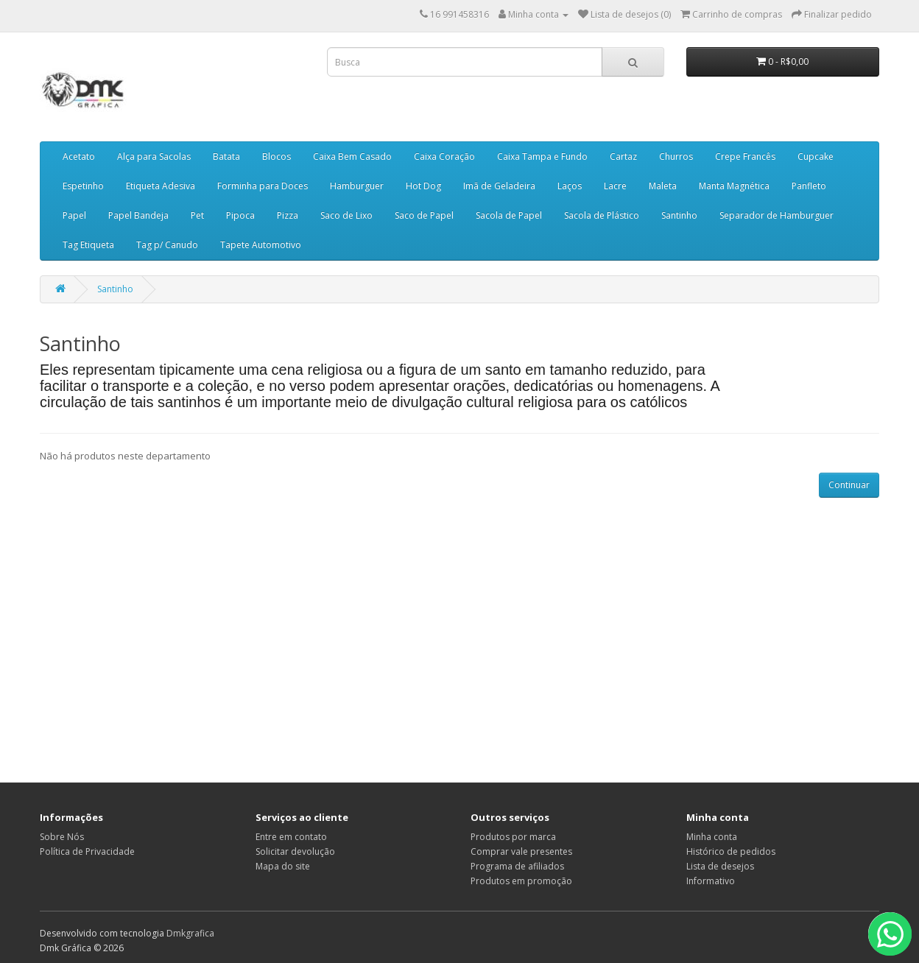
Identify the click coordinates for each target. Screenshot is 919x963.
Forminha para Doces (262, 186)
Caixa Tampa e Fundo (542, 156)
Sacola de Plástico (601, 215)
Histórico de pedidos (730, 851)
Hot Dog (423, 186)
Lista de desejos (720, 866)
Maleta (663, 186)
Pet (197, 215)
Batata (226, 156)
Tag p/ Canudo (167, 245)
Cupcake (815, 156)
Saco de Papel (424, 215)
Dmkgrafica (190, 933)
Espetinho (83, 186)
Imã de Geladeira (499, 186)
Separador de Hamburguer (776, 215)
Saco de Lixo (346, 215)
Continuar (849, 485)
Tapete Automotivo (260, 245)
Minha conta (711, 836)
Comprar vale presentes (521, 851)
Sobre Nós (62, 836)
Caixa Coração (444, 156)
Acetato (79, 156)
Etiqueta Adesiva (160, 186)
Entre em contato (291, 836)
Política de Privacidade (87, 851)
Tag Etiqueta (88, 245)
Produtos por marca (513, 836)
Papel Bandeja (138, 215)
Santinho (679, 215)
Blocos (276, 156)
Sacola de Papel (509, 215)
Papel (74, 215)
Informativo (710, 881)
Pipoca (240, 215)
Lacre (615, 186)
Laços (569, 186)
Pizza (287, 215)
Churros (676, 156)
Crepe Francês (745, 156)
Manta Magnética (734, 186)
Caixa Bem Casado (352, 156)
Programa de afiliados (517, 866)
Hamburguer (357, 186)
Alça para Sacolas (154, 156)
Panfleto (809, 186)
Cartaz (623, 156)
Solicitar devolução (295, 851)
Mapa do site (283, 866)
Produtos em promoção (521, 881)
